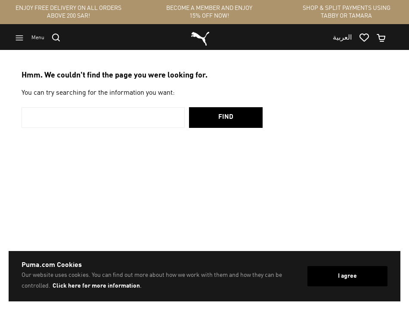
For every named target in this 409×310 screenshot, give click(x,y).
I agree (347, 276)
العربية (342, 37)
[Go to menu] (33, 38)
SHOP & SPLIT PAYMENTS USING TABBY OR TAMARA (346, 12)
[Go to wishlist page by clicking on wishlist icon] (367, 38)
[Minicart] (385, 38)
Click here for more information (96, 286)
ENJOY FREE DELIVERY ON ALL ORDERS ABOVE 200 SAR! (68, 12)
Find (225, 117)
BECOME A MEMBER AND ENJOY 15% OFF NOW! (209, 12)
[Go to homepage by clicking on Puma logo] (200, 38)
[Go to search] (60, 37)
